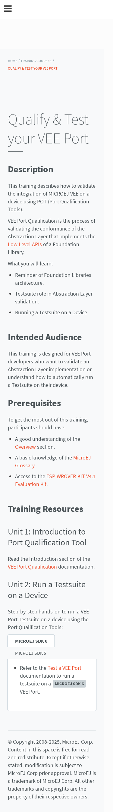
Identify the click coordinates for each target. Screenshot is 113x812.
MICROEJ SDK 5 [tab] (30, 653)
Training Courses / (37, 60)
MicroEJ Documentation (61, 9)
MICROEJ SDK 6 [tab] (31, 641)
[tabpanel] (52, 685)
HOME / (14, 60)
